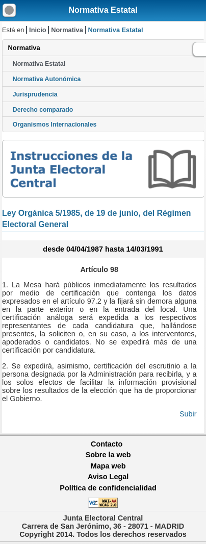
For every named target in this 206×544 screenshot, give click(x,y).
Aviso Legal (108, 477)
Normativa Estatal (102, 10)
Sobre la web (108, 455)
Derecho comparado (43, 109)
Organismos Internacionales (55, 124)
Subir (188, 414)
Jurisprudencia (35, 94)
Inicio (37, 30)
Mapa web (108, 466)
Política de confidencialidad (108, 488)
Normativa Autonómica (47, 79)
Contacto (106, 444)
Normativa (67, 30)
